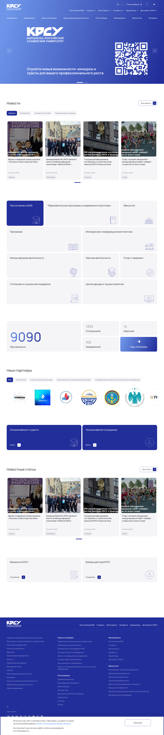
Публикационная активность (69, 645)
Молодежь (11, 677)
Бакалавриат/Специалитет (68, 683)
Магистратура (63, 686)
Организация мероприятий (18, 656)
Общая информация (15, 688)
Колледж (61, 701)
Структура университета (17, 645)
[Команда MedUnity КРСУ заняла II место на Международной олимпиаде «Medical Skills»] (63, 150)
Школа (60, 704)
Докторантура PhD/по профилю (70, 694)
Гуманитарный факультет (118, 680)
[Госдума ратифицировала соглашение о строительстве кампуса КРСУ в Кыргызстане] (101, 150)
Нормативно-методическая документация (75, 641)
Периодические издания (16, 663)
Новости (10, 659)
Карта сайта (11, 711)
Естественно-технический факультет (123, 670)
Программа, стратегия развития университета (25, 641)
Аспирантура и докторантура (69, 659)
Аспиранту (112, 652)
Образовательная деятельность (20, 684)
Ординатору (113, 656)
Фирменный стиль (14, 666)
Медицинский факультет (118, 688)
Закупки (10, 670)
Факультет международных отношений (124, 684)
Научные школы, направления (70, 663)
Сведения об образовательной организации (25, 638)
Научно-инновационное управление (72, 656)
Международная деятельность (19, 674)
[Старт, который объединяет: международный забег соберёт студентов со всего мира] (138, 150)
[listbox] (120, 4)
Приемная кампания (66, 679)
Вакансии (10, 652)
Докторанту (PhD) (115, 659)
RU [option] (118, 4)
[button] (80, 82)
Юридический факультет (118, 677)
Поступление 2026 (115, 641)
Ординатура (63, 697)
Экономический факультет (119, 673)
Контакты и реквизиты (15, 648)
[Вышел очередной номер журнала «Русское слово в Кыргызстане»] (25, 150)
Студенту (112, 645)
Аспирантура (63, 690)
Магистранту (113, 649)
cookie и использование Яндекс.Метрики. (53, 723)
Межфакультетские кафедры (120, 695)
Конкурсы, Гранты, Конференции (71, 652)
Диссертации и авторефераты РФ (71, 649)
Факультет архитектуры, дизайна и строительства (128, 691)
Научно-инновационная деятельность (22, 681)
